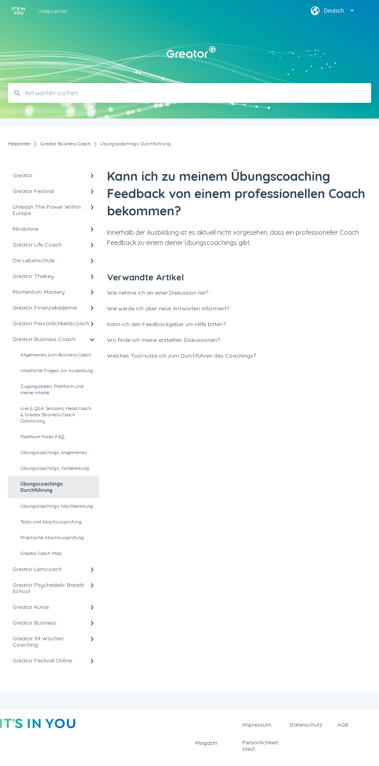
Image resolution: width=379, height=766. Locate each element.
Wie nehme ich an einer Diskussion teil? (157, 292)
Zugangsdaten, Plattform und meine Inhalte (51, 389)
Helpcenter (53, 11)
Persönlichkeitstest (260, 745)
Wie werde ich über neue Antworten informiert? (168, 308)
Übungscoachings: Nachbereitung (56, 506)
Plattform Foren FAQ (42, 437)
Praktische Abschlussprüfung (52, 537)
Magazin (206, 743)
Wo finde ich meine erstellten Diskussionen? (163, 339)
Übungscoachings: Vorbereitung (54, 468)
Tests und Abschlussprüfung (50, 522)
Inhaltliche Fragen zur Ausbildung (56, 370)
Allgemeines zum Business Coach (55, 355)
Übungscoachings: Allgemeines (53, 452)
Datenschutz (306, 724)
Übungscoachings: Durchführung (42, 487)
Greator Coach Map (40, 553)
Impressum (256, 724)
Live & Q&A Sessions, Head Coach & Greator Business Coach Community (55, 414)
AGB (342, 724)
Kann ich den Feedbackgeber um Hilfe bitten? (166, 324)
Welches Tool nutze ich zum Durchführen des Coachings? (181, 355)
